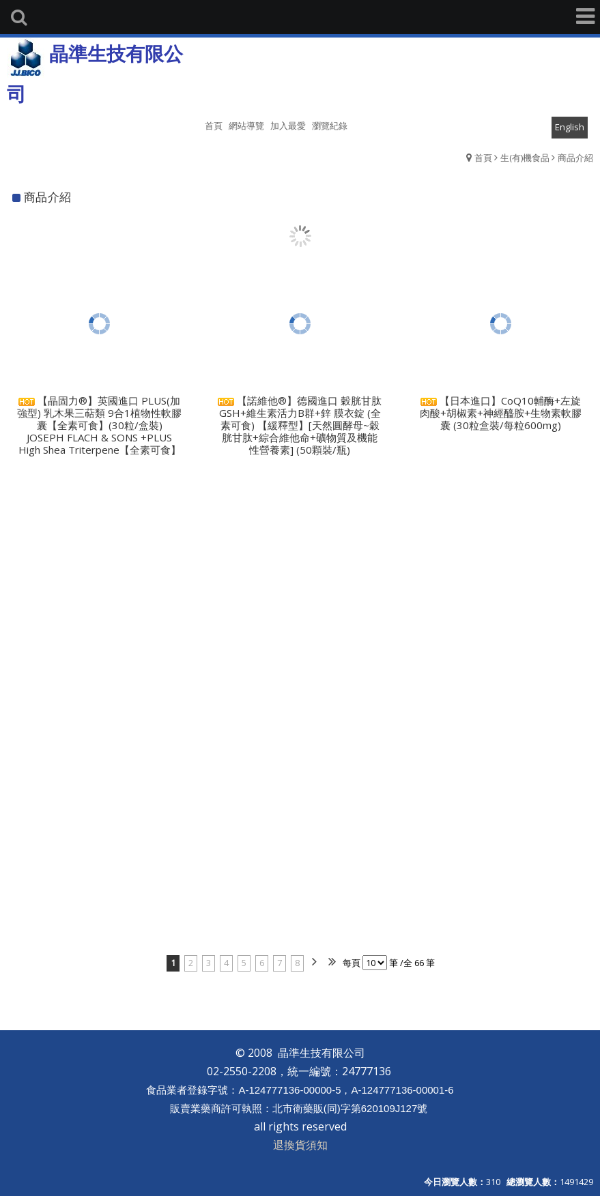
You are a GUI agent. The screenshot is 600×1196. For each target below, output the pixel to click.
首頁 (483, 157)
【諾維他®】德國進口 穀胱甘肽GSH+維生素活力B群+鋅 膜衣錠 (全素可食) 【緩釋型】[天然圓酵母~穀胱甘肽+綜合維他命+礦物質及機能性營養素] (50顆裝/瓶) (300, 425)
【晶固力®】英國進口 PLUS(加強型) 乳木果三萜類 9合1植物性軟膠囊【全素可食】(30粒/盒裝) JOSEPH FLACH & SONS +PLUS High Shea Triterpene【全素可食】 (99, 425)
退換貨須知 (300, 1144)
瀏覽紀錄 (329, 125)
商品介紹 (575, 157)
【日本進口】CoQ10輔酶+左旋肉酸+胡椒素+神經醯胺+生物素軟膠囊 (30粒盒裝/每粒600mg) (501, 412)
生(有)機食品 (524, 157)
